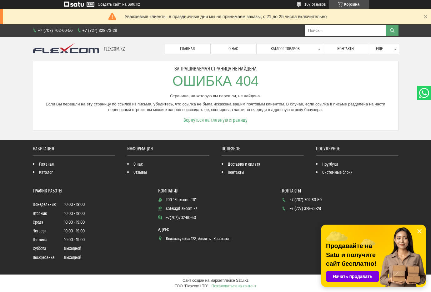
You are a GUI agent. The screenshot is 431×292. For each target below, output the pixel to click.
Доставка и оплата (244, 164)
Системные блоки (337, 172)
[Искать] (392, 30)
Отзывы (140, 172)
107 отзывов (315, 4)
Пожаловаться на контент (234, 286)
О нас (233, 48)
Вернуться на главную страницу (215, 120)
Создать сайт (109, 4)
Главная (187, 48)
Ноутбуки (330, 164)
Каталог (46, 172)
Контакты (345, 48)
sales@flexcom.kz (181, 208)
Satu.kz (242, 280)
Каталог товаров (285, 48)
